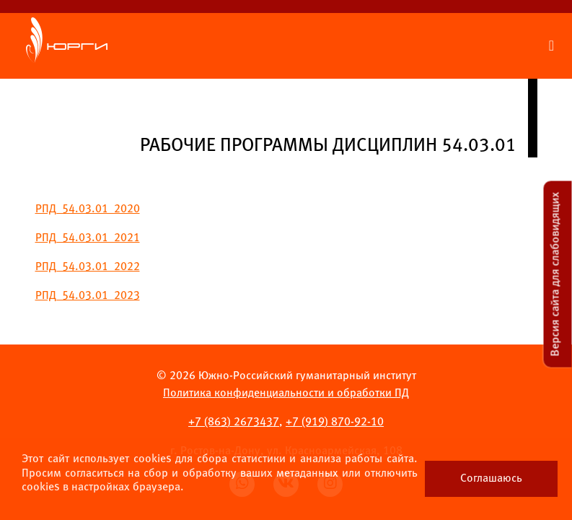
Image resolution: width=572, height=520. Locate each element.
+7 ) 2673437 (233, 422)
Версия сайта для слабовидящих (555, 274)
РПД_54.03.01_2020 (87, 209)
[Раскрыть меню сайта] (551, 46)
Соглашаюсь (491, 478)
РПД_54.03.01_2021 (87, 238)
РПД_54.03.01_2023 (87, 295)
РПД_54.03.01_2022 (87, 266)
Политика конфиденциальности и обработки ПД (286, 393)
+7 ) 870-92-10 (335, 422)
